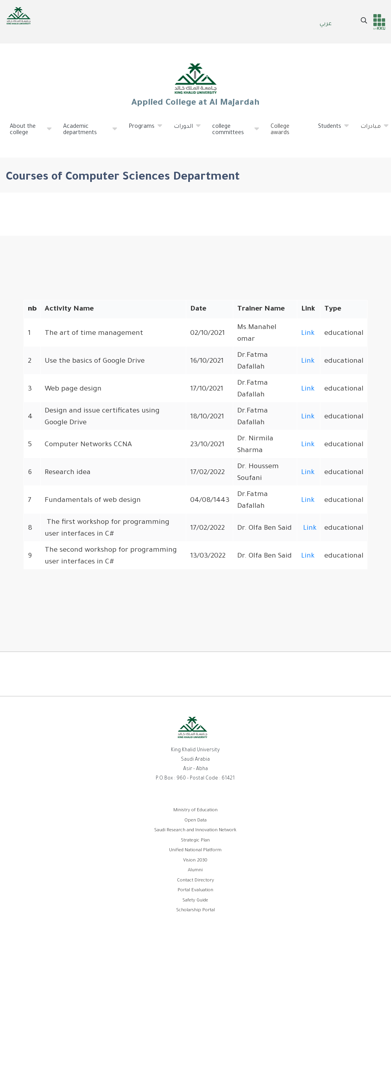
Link (308, 334)
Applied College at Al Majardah (195, 84)
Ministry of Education (195, 810)
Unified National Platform (195, 850)
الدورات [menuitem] (183, 129)
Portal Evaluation (195, 890)
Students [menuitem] (330, 129)
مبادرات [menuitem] (371, 129)
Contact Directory (195, 880)
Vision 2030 (195, 860)
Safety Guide (195, 900)
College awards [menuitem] (280, 130)
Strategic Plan (195, 840)
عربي (326, 24)
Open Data (195, 820)
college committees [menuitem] (232, 133)
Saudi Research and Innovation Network (195, 830)
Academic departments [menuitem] (86, 133)
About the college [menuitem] (27, 133)
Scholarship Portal (195, 910)
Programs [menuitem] (141, 129)
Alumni (195, 870)
